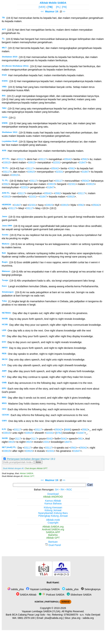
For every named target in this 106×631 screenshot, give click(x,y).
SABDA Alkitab (26, 594)
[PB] (64, 7)
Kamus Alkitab (53, 500)
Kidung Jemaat (53, 510)
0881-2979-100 (26, 618)
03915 (6, 162)
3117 (18, 438)
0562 (85, 159)
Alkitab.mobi (53, 519)
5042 (49, 438)
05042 (67, 159)
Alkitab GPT (29, 476)
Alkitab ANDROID (53, 496)
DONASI (65, 602)
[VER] (42, 7)
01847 (82, 162)
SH (56, 489)
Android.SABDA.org (53, 529)
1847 (67, 441)
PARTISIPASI (51, 602)
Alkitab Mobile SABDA (53, 2)
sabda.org (88, 618)
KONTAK (39, 602)
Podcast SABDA (51, 594)
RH (62, 489)
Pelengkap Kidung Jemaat (53, 515)
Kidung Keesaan (53, 507)
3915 (11, 441)
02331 (56, 162)
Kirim (38, 462)
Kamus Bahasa (53, 503)
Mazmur (49, 11)
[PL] (58, 7)
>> (63, 11)
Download (53, 494)
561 (80, 438)
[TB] (49, 7)
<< (42, 11)
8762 (59, 432)
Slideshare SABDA (79, 594)
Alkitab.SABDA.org (53, 526)
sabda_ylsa (15, 589)
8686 (67, 429)
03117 (21, 159)
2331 (46, 441)
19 (57, 11)
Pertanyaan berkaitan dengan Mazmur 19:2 (31, 459)
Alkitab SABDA (26, 473)
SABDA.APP (53, 532)
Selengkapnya (90, 589)
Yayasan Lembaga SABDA (43, 589)
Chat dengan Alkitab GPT (36, 468)
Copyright (53, 522)
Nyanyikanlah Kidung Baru (53, 513)
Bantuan (53, 541)
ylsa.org (75, 618)
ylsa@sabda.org (53, 618)
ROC (69, 489)
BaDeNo (53, 535)
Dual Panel (53, 545)
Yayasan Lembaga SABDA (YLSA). (41, 611)
